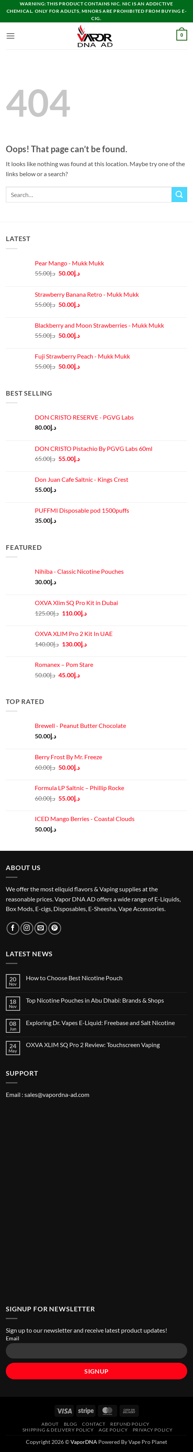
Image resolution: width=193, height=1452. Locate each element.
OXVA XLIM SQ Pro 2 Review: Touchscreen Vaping (93, 1044)
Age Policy (113, 1430)
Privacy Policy (153, 1430)
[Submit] (179, 194)
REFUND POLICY (130, 1424)
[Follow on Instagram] (26, 928)
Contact (93, 1424)
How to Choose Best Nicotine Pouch (74, 977)
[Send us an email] (40, 928)
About (50, 1424)
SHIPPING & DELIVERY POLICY (58, 1430)
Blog (70, 1424)
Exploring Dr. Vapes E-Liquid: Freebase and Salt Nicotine (100, 1022)
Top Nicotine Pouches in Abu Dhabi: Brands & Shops (95, 1000)
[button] (10, 35)
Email (12, 1338)
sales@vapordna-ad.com (56, 1094)
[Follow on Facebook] (13, 928)
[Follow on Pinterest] (54, 928)
